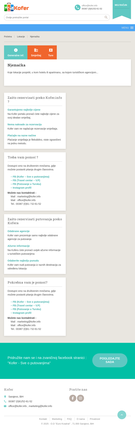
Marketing (57, 419)
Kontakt (43, 419)
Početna (8, 36)
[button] (125, 27)
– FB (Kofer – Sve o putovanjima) (30, 176)
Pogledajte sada (110, 360)
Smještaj (36, 52)
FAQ (69, 419)
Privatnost (95, 419)
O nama (81, 419)
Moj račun (121, 5)
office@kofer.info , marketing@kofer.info (30, 406)
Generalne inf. (16, 52)
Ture (50, 52)
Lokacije (21, 36)
